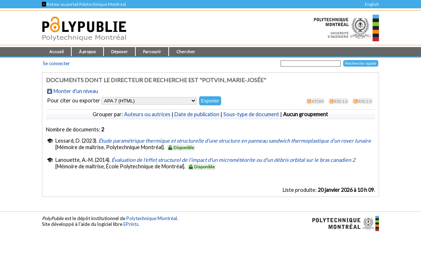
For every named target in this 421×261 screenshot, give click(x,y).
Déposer (119, 51)
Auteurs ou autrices (147, 114)
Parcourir (152, 51)
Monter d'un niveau (76, 91)
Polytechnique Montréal (151, 218)
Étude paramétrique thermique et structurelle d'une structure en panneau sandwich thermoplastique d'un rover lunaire (234, 141)
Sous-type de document (251, 114)
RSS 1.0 (341, 101)
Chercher (185, 51)
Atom (318, 101)
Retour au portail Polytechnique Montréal (84, 4)
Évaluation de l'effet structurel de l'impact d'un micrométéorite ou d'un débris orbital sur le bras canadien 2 (233, 160)
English (372, 4)
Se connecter (56, 63)
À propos (87, 51)
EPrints (130, 224)
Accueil (56, 51)
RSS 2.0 (365, 101)
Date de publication (196, 114)
